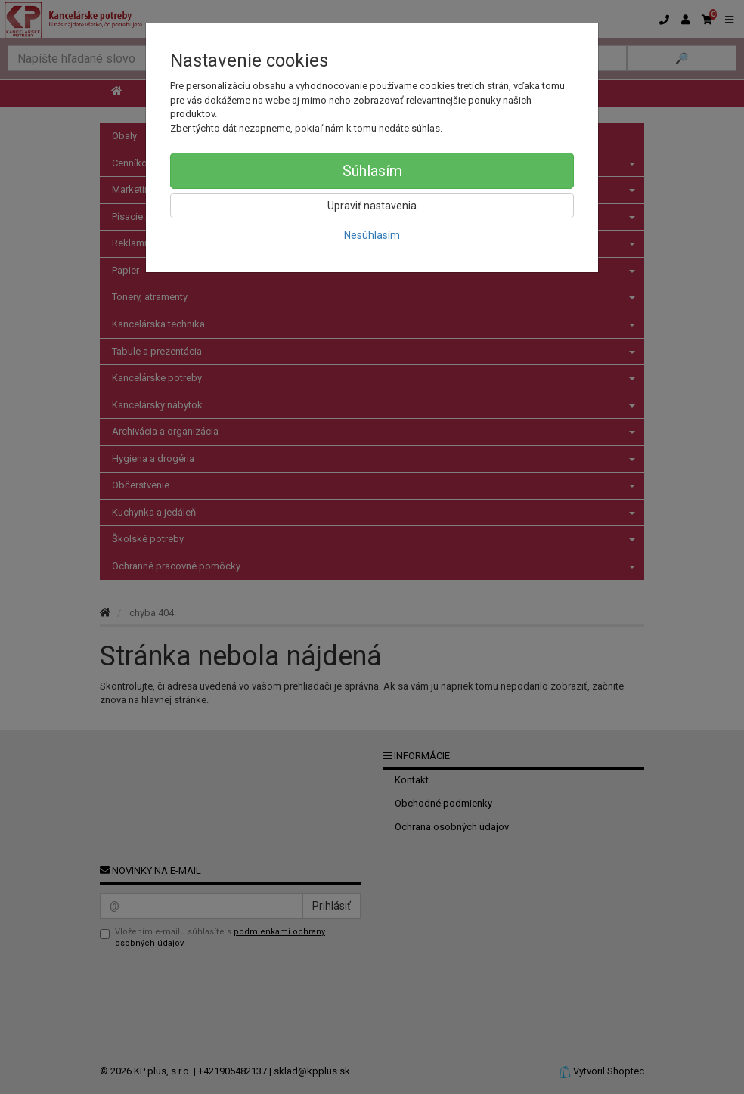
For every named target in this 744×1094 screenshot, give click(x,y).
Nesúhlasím (372, 235)
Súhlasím (372, 171)
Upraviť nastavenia (372, 206)
